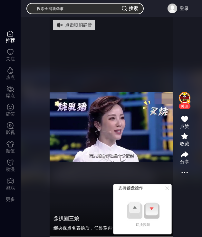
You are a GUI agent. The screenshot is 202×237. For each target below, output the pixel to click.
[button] (185, 106)
